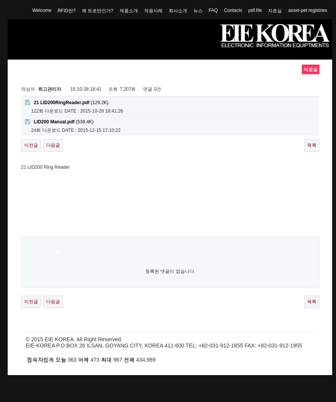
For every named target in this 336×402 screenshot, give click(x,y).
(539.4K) (59, 122)
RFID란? (67, 10)
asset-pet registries (307, 10)
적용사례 (153, 10)
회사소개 (178, 10)
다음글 (53, 145)
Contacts (233, 10)
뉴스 (198, 10)
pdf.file (255, 10)
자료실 (275, 10)
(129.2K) (66, 102)
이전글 (31, 145)
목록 (311, 145)
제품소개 (129, 10)
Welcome (42, 10)
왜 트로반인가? (97, 10)
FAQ (213, 10)
